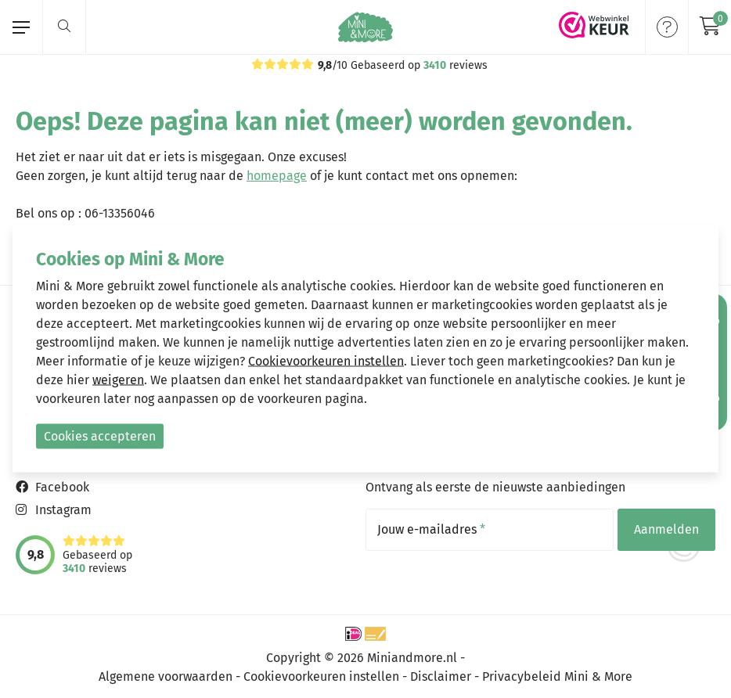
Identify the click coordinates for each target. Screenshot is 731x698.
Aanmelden (666, 529)
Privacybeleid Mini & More (557, 676)
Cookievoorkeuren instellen (321, 676)
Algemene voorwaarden (165, 676)
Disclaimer (440, 676)
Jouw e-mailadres (431, 530)
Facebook (62, 487)
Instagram (63, 509)
